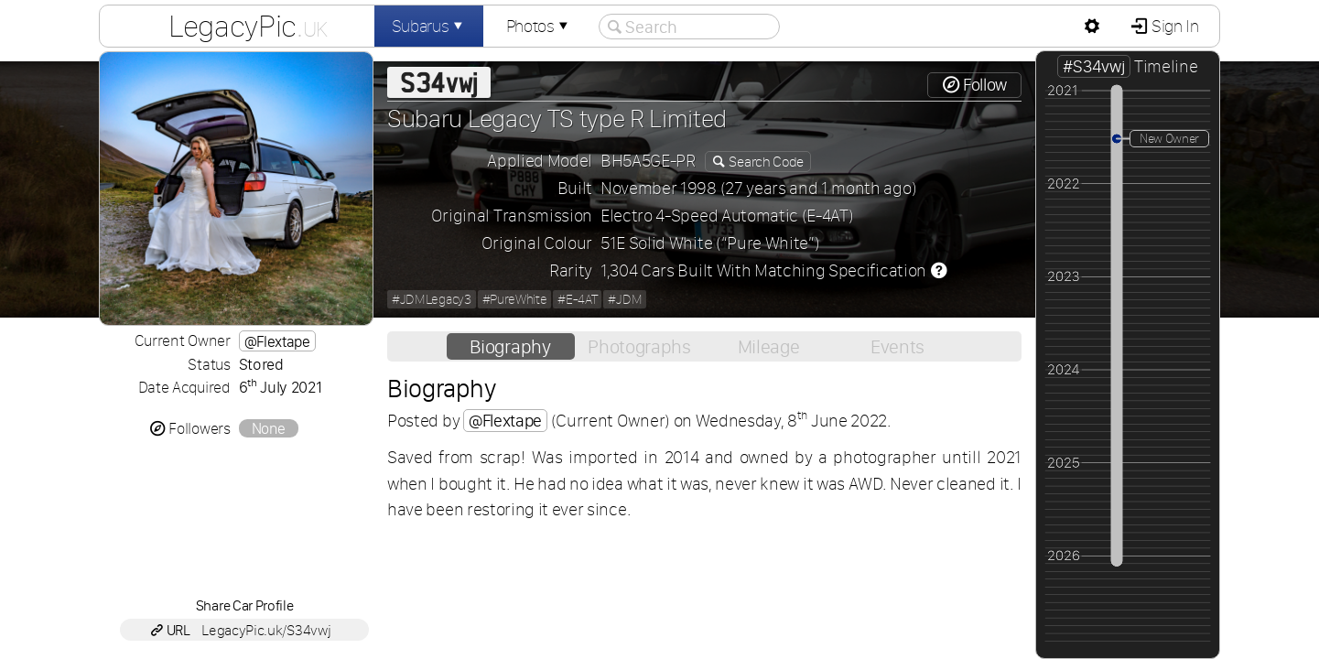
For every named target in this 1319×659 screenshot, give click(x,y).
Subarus (429, 26)
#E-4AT (577, 299)
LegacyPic (248, 25)
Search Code (765, 161)
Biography (510, 346)
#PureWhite (514, 299)
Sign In (1173, 26)
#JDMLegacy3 (431, 299)
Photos (539, 26)
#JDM (625, 299)
